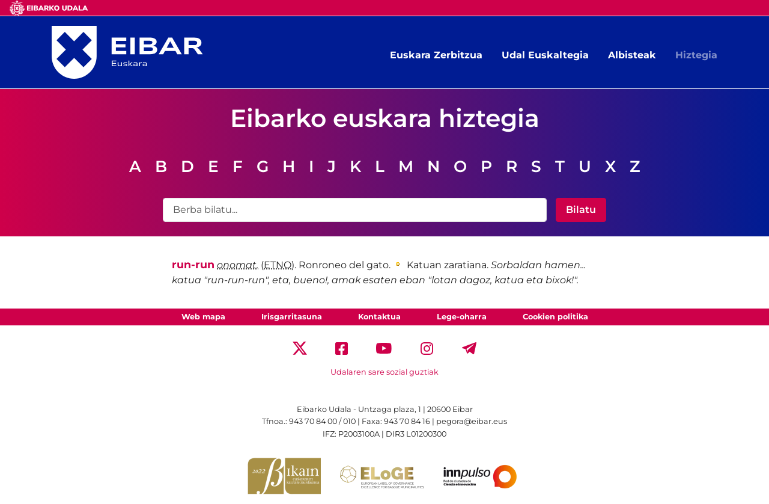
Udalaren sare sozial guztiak (384, 371)
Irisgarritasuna (291, 316)
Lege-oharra (462, 316)
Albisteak (632, 55)
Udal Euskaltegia (545, 55)
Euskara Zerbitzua (436, 55)
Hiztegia (696, 55)
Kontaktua (379, 316)
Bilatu (581, 209)
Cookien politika (555, 316)
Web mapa (203, 316)
